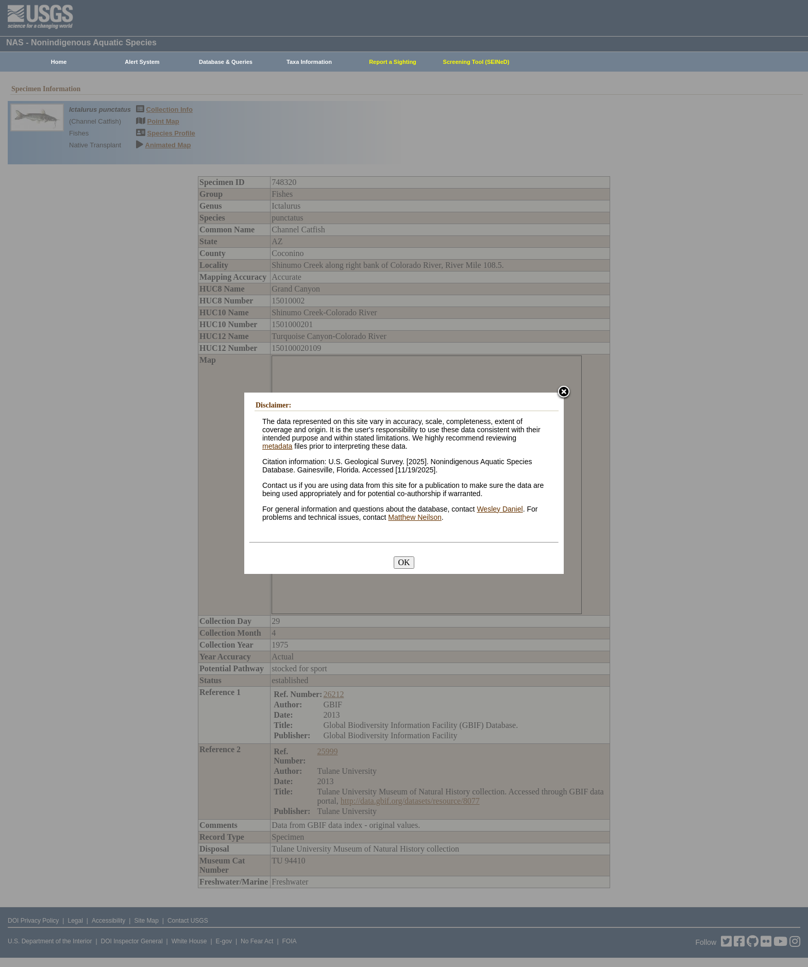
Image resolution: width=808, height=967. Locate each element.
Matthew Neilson (415, 517)
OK (404, 562)
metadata (277, 446)
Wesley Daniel (500, 509)
